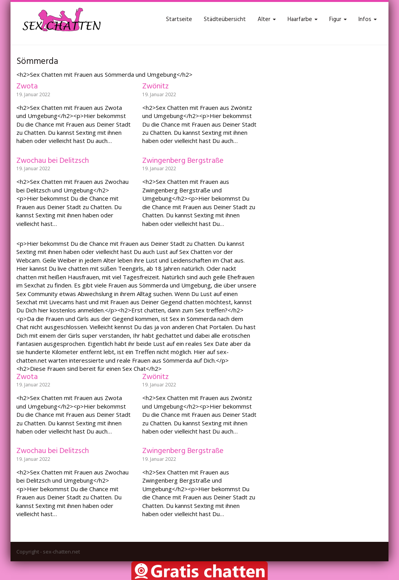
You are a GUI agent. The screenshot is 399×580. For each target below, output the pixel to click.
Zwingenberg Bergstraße (183, 161)
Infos (367, 19)
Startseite (179, 19)
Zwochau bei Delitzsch (52, 161)
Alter (267, 19)
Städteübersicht (225, 19)
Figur (338, 19)
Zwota (27, 86)
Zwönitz (155, 86)
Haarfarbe (303, 19)
